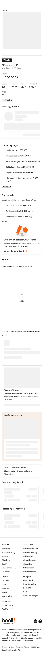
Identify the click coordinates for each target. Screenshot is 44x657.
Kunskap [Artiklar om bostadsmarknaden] (5, 556)
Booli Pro (5, 564)
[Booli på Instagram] (35, 621)
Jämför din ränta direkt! (15, 251)
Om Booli (5, 581)
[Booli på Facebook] (40, 621)
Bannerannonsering (9, 568)
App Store (7, 609)
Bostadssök (6, 549)
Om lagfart (6, 186)
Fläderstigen (8, 474)
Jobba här (5, 588)
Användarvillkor (29, 580)
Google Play (7, 605)
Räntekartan (6, 560)
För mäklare (6, 572)
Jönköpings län (9, 471)
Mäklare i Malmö (29, 556)
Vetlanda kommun (26, 471)
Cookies (26, 592)
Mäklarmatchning (29, 572)
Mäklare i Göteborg (30, 552)
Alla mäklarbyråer (29, 560)
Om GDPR (27, 588)
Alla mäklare (27, 564)
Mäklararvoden (28, 568)
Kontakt (5, 592)
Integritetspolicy (29, 584)
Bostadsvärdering (8, 552)
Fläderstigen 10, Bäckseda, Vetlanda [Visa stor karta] (17, 266)
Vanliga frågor (7, 596)
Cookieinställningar (30, 596)
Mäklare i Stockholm (30, 549)
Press (4, 585)
